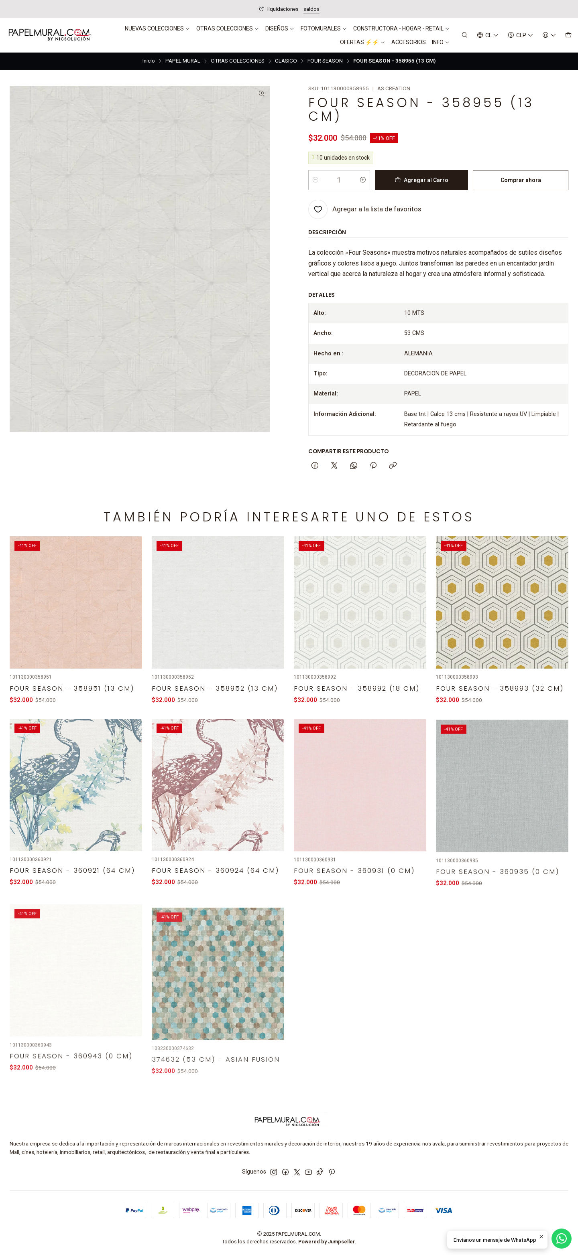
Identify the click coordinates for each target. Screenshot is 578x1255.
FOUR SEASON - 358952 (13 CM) (215, 712)
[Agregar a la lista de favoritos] (364, 209)
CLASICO (286, 61)
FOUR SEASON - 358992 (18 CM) (357, 723)
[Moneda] (520, 35)
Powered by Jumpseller (326, 1242)
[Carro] (568, 35)
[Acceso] (549, 35)
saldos (311, 9)
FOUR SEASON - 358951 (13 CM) (72, 702)
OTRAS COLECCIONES (238, 61)
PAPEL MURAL (182, 61)
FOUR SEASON (325, 61)
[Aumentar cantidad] (363, 180)
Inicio (148, 61)
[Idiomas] (488, 35)
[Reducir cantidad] (315, 180)
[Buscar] (465, 35)
